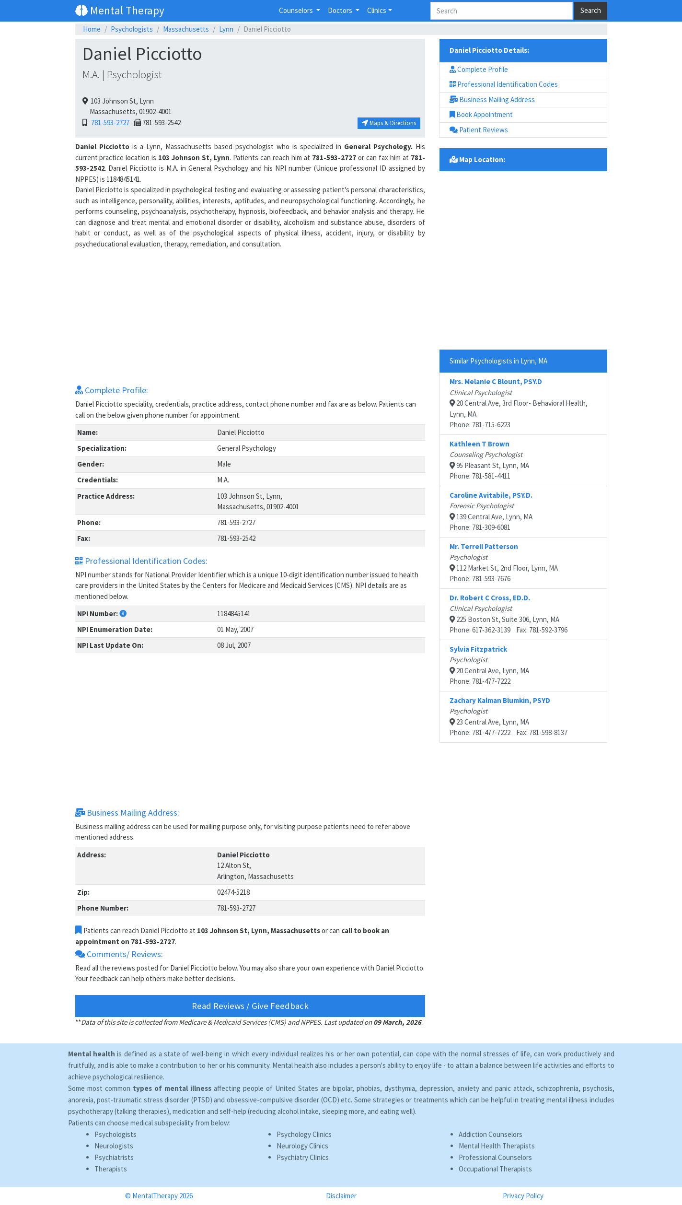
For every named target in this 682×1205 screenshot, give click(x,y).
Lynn (226, 29)
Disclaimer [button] (341, 1195)
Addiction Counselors (490, 1134)
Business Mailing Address (492, 99)
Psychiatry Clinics (303, 1157)
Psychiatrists (114, 1157)
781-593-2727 (108, 122)
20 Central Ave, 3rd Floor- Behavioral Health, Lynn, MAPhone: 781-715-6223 (519, 403)
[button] (123, 613)
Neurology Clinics (302, 1145)
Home (92, 29)
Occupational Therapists (495, 1168)
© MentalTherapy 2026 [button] (159, 1195)
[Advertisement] (250, 316)
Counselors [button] (296, 10)
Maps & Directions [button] (389, 123)
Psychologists (132, 29)
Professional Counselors (495, 1157)
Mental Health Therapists (497, 1145)
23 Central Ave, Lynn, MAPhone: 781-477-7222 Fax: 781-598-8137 (508, 716)
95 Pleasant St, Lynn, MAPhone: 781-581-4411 (489, 460)
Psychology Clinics (304, 1134)
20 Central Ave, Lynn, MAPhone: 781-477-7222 (489, 665)
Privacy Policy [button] (523, 1195)
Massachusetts (186, 29)
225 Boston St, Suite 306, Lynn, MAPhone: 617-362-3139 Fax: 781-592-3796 (508, 614)
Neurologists (113, 1145)
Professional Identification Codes (504, 84)
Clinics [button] (376, 10)
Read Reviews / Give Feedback (250, 1005)
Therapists (110, 1168)
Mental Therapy (119, 10)
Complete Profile (479, 69)
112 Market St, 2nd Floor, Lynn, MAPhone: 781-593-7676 (504, 563)
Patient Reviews (479, 129)
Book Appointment (481, 114)
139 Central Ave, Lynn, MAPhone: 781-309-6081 (491, 511)
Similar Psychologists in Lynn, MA (498, 360)
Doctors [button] (341, 10)
